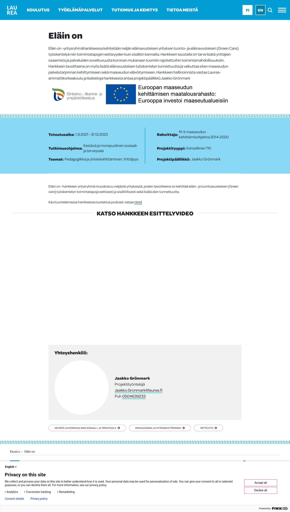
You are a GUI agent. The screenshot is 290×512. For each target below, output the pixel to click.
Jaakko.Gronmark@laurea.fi (138, 390)
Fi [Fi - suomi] (247, 10)
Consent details (14, 498)
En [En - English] (260, 10)
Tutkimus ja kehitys (134, 10)
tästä (138, 202)
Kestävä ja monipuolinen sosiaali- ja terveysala (87, 427)
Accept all (260, 482)
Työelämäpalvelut (80, 10)
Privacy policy (39, 498)
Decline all (260, 490)
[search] (271, 10)
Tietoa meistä (182, 10)
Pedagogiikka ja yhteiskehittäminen (160, 427)
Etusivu (15, 451)
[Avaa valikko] (283, 10)
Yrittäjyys (208, 427)
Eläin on (30, 451)
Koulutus (38, 10)
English (11, 466)
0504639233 (134, 396)
